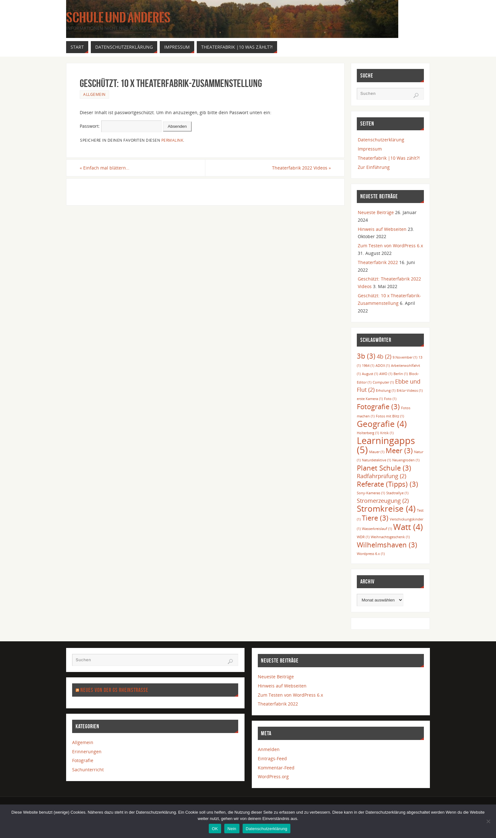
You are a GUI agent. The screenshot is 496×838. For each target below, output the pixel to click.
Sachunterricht (88, 770)
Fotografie (82, 760)
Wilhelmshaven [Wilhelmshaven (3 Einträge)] (387, 545)
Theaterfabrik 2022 (378, 262)
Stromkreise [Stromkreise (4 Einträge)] (386, 508)
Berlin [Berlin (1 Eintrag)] (401, 374)
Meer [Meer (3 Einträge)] (399, 450)
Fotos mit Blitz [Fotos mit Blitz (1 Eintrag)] (390, 416)
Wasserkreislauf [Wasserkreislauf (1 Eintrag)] (377, 529)
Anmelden (269, 749)
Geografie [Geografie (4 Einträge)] (382, 423)
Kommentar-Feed (276, 768)
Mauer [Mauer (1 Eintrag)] (376, 452)
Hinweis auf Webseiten (382, 229)
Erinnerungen (87, 752)
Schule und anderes (118, 18)
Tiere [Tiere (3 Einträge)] (375, 518)
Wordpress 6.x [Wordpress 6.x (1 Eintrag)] (371, 553)
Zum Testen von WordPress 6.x (390, 246)
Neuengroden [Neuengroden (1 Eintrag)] (405, 460)
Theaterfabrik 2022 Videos (301, 168)
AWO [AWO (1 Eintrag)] (385, 374)
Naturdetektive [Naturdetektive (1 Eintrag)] (376, 460)
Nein (231, 828)
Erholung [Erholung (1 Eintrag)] (385, 390)
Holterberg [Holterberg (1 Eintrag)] (368, 433)
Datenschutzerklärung (381, 140)
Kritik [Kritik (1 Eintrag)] (387, 433)
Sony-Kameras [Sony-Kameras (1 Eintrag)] (371, 493)
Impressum (370, 149)
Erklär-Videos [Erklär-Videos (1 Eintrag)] (410, 390)
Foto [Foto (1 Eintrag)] (390, 399)
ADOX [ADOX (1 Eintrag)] (382, 365)
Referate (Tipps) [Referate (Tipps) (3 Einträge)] (387, 484)
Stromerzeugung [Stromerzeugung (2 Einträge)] (383, 500)
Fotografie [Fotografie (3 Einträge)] (378, 406)
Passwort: (121, 126)
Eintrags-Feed (272, 758)
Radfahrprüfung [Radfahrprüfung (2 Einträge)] (381, 476)
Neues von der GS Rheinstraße (114, 690)
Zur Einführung (374, 167)
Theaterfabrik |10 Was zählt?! (389, 158)
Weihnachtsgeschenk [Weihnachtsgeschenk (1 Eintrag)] (390, 537)
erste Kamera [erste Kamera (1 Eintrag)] (370, 399)
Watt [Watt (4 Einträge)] (408, 527)
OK (215, 828)
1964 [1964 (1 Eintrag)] (368, 365)
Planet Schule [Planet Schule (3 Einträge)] (384, 468)
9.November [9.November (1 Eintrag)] (405, 357)
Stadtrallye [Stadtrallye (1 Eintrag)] (397, 493)
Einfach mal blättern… (104, 168)
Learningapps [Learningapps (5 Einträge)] (386, 445)
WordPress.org (273, 776)
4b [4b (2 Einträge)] (384, 356)
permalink (172, 140)
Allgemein (94, 94)
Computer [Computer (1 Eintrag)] (383, 382)
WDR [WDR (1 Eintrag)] (363, 537)
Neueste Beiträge (376, 212)
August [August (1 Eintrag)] (370, 374)
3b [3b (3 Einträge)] (366, 356)
